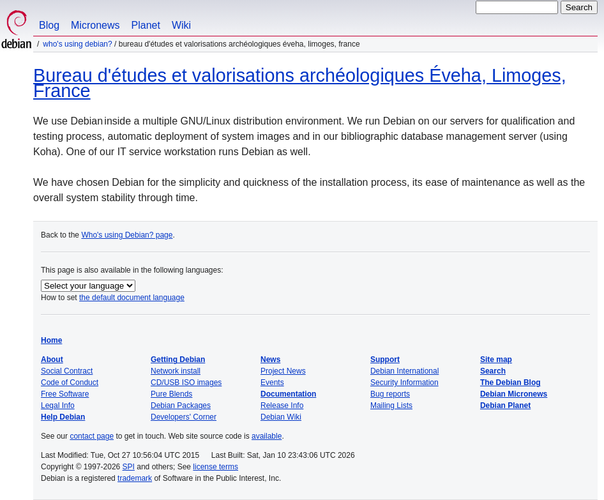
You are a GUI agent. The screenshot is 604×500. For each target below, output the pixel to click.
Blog (49, 25)
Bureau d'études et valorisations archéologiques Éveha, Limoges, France (299, 83)
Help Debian (63, 417)
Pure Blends (171, 394)
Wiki (181, 25)
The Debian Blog (510, 382)
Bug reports (390, 394)
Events (272, 382)
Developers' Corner (183, 417)
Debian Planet (505, 405)
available (267, 436)
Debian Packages (181, 405)
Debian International (404, 371)
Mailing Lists (391, 405)
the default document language (132, 297)
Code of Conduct (69, 382)
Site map (496, 359)
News (270, 359)
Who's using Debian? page (126, 235)
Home (51, 340)
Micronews (95, 25)
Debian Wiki (280, 417)
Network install (175, 371)
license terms (215, 466)
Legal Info (58, 405)
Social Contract (67, 371)
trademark (134, 478)
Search (493, 371)
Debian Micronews (513, 394)
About (52, 359)
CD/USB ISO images (186, 382)
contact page (92, 436)
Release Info (281, 405)
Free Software (65, 394)
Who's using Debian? (77, 44)
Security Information (404, 382)
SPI (129, 466)
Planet (146, 25)
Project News (283, 371)
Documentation (288, 394)
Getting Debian (178, 359)
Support (385, 359)
